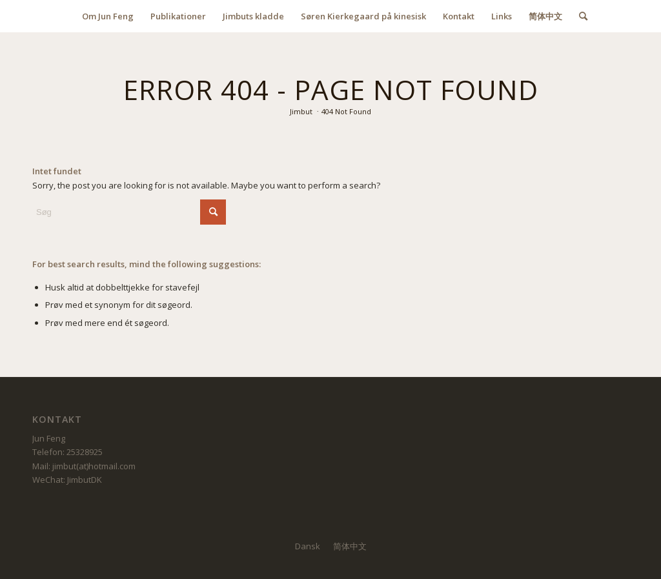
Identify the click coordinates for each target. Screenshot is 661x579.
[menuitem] (108, 16)
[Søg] (579, 16)
